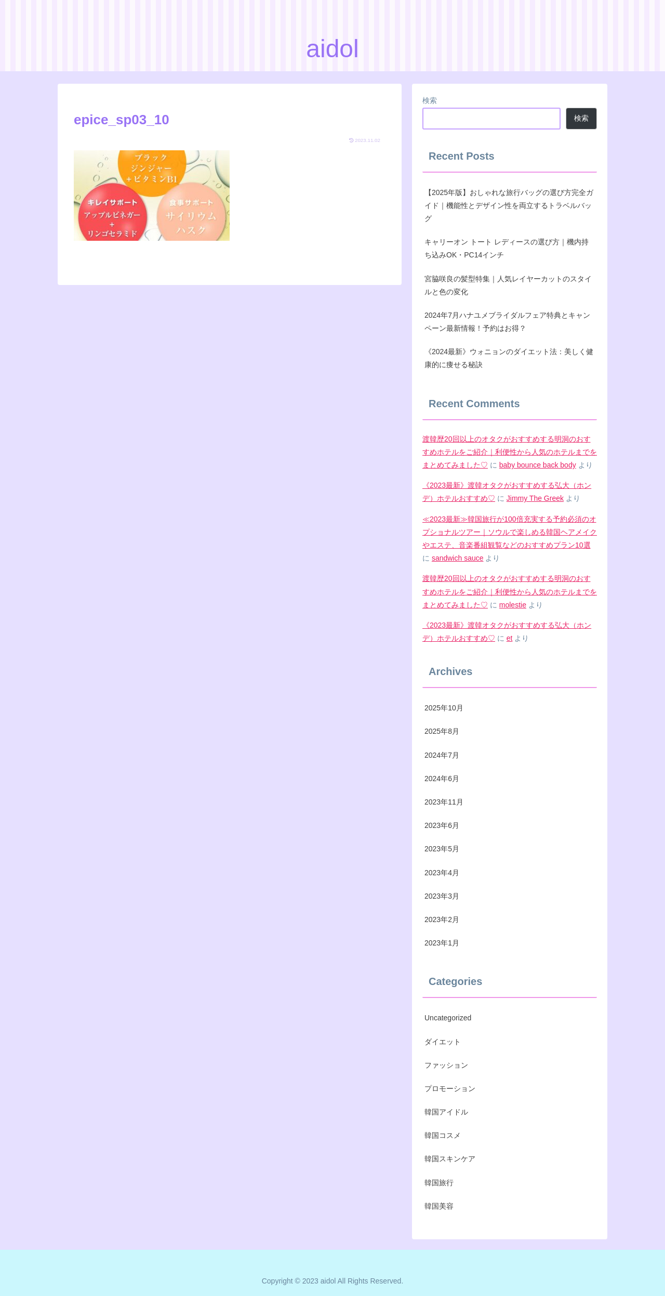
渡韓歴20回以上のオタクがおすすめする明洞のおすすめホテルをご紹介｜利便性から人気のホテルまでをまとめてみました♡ (509, 452)
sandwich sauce (458, 558)
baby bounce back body (537, 465)
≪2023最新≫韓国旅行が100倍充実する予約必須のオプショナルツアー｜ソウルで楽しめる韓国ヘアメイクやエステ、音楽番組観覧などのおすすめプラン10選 (509, 532)
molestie (512, 605)
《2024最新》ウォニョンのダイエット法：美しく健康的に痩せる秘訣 (508, 358)
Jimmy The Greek (535, 498)
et (510, 638)
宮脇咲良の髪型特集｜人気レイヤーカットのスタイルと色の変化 (508, 285)
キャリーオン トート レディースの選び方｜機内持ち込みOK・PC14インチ (506, 248)
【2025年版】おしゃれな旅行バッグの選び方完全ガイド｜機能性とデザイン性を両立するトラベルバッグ (508, 205)
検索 (429, 100)
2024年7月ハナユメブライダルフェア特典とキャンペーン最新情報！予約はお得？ (507, 321)
